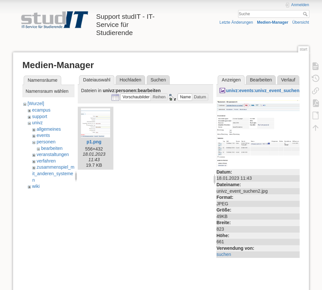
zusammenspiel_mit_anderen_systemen (53, 173)
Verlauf (288, 79)
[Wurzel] (36, 103)
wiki (36, 186)
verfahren (46, 160)
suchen (223, 254)
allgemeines (49, 129)
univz (37, 122)
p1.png (93, 141)
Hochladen (130, 79)
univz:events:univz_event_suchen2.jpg (268, 90)
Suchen (158, 79)
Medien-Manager (272, 22)
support (39, 116)
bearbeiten (52, 148)
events (43, 135)
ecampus (41, 110)
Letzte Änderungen (236, 22)
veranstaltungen (53, 154)
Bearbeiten (261, 79)
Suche (306, 14)
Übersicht (300, 22)
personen (46, 141)
